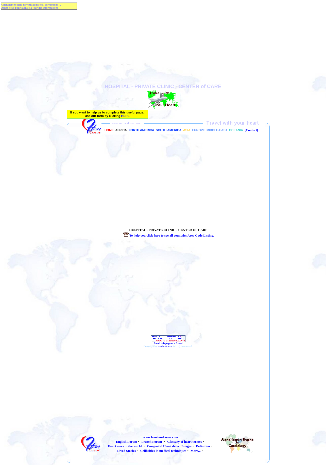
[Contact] (251, 130)
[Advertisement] (163, 48)
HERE (125, 116)
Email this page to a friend (168, 342)
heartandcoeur (165, 346)
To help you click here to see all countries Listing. (168, 235)
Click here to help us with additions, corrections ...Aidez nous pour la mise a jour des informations (31, 6)
